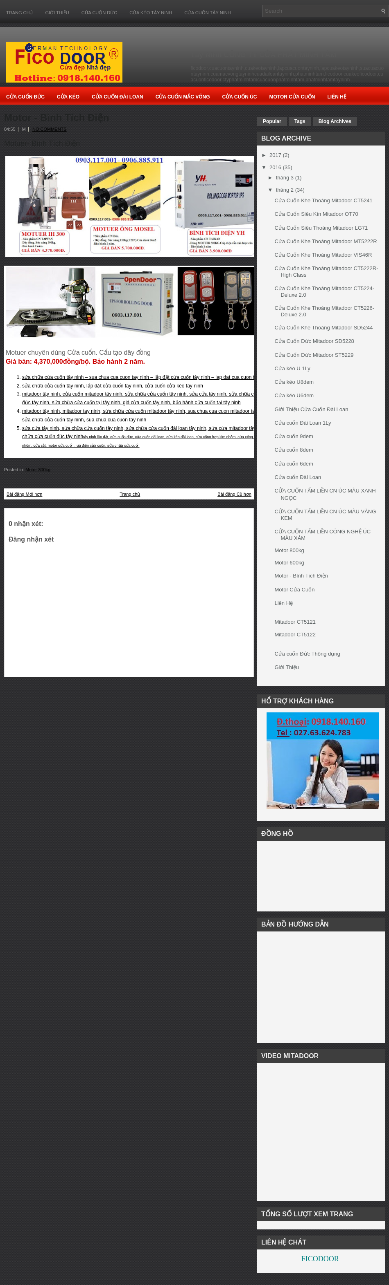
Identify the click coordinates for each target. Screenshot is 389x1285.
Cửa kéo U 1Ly (292, 368)
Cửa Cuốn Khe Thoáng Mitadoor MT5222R (325, 241)
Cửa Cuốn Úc (239, 97)
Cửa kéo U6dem (294, 395)
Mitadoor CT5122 (294, 634)
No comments (49, 129)
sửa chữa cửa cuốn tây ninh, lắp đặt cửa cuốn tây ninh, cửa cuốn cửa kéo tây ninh (112, 386)
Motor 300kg (37, 469)
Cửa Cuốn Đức (25, 97)
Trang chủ (19, 12)
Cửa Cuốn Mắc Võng (183, 97)
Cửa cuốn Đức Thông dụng (307, 654)
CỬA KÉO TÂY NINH (150, 12)
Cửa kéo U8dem (294, 382)
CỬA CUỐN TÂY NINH (207, 12)
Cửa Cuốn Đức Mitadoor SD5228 (314, 341)
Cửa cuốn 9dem (293, 436)
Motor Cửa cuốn (292, 97)
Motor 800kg (289, 550)
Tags (299, 121)
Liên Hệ (336, 97)
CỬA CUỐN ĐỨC (99, 12)
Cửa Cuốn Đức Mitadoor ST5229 (313, 355)
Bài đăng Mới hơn (24, 494)
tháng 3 (285, 178)
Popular (272, 121)
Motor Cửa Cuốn (294, 590)
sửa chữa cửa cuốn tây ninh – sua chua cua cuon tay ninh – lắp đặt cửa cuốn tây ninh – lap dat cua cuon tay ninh (146, 377)
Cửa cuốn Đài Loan (297, 477)
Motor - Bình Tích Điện (56, 118)
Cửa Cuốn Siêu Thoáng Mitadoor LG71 (321, 228)
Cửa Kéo (68, 97)
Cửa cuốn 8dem (293, 450)
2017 (275, 155)
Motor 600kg (289, 563)
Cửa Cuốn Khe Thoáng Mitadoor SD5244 (323, 328)
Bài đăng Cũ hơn (234, 494)
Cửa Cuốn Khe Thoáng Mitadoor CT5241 (323, 200)
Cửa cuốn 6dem (293, 464)
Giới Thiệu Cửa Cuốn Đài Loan (311, 409)
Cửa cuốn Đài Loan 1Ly (302, 423)
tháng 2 (285, 190)
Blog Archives (335, 121)
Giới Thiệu (57, 12)
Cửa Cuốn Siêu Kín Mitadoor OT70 (316, 214)
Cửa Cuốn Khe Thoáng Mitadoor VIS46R (323, 255)
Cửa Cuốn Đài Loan (117, 97)
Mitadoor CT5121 (294, 622)
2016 (275, 167)
